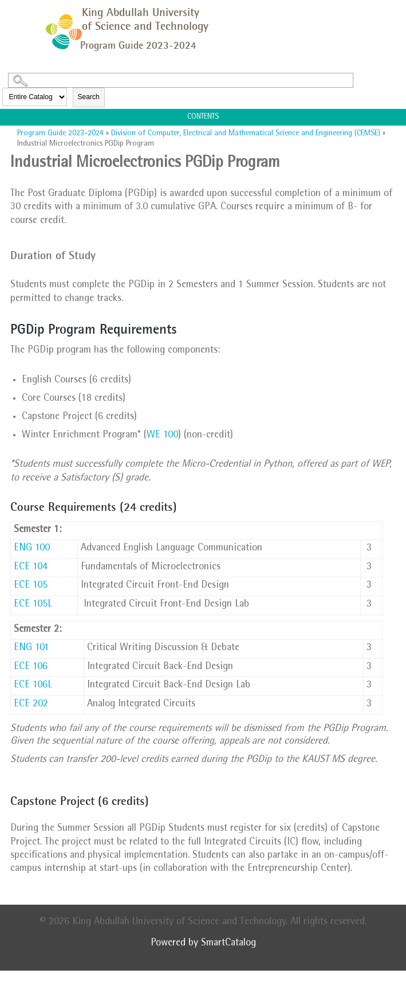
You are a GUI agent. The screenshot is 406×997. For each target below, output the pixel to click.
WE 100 (162, 436)
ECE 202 (31, 704)
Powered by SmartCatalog (203, 944)
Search (89, 97)
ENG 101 (31, 648)
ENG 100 (32, 549)
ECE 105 (31, 586)
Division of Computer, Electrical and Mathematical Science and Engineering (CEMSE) (245, 134)
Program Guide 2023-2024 (60, 134)
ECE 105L (33, 605)
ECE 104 (31, 567)
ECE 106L (33, 686)
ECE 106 (31, 667)
